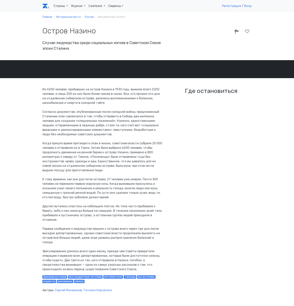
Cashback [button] (95, 6)
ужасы (79, 281)
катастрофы (146, 277)
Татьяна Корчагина (97, 290)
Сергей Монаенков (68, 290)
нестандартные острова (85, 277)
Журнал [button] (77, 6)
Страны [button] (60, 6)
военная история (54, 277)
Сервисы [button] (114, 6)
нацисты (49, 281)
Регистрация (231, 6)
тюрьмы (130, 277)
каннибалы (65, 281)
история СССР (113, 277)
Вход (248, 6)
